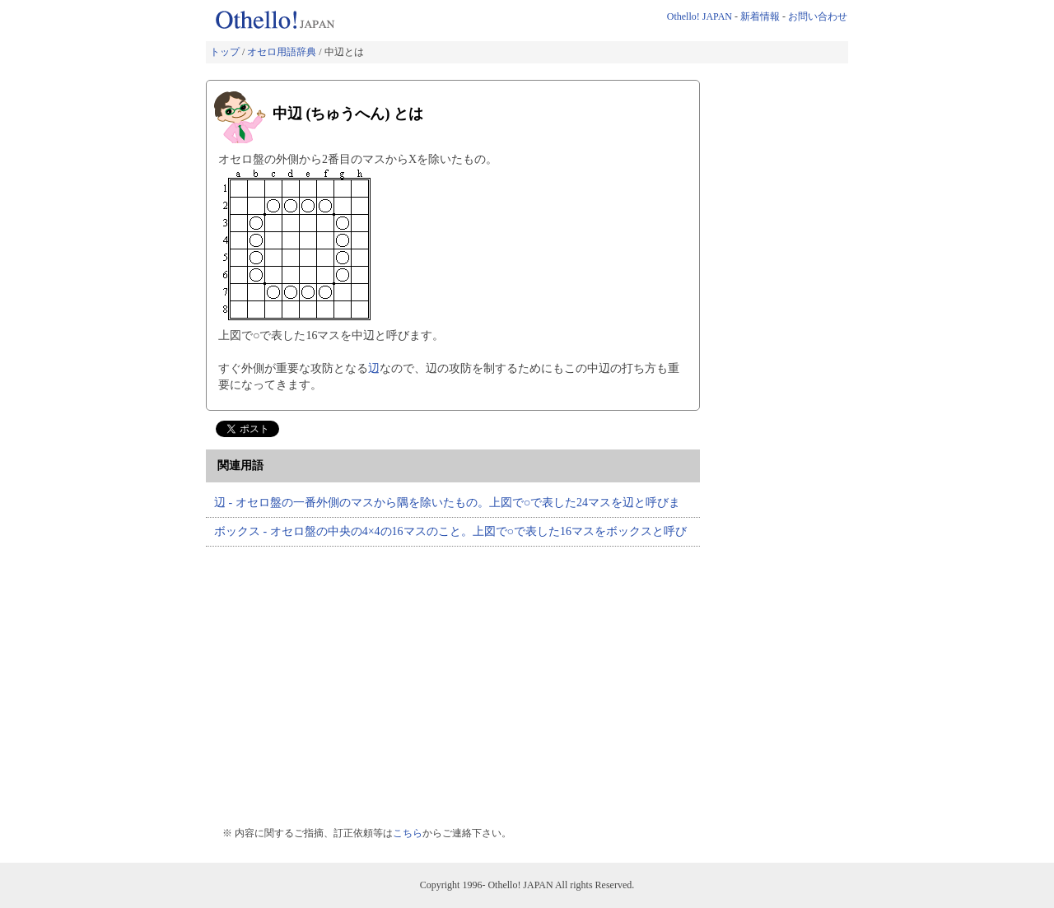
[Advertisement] (344, 678)
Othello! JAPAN (699, 16)
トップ (225, 52)
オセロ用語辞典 (281, 52)
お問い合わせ (817, 16)
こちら (407, 833)
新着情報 (760, 16)
